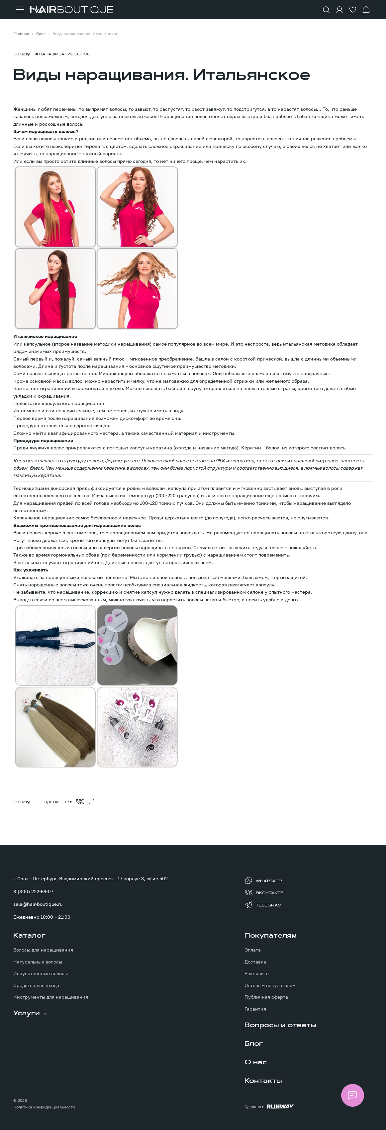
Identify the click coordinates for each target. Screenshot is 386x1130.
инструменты (218, 433)
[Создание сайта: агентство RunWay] (269, 1107)
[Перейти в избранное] (352, 9)
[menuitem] (77, 966)
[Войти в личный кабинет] (339, 9)
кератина (161, 447)
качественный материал (169, 433)
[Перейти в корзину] (366, 9)
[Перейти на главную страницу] (70, 10)
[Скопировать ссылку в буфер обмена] (91, 801)
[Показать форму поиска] (326, 9)
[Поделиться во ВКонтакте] (80, 801)
